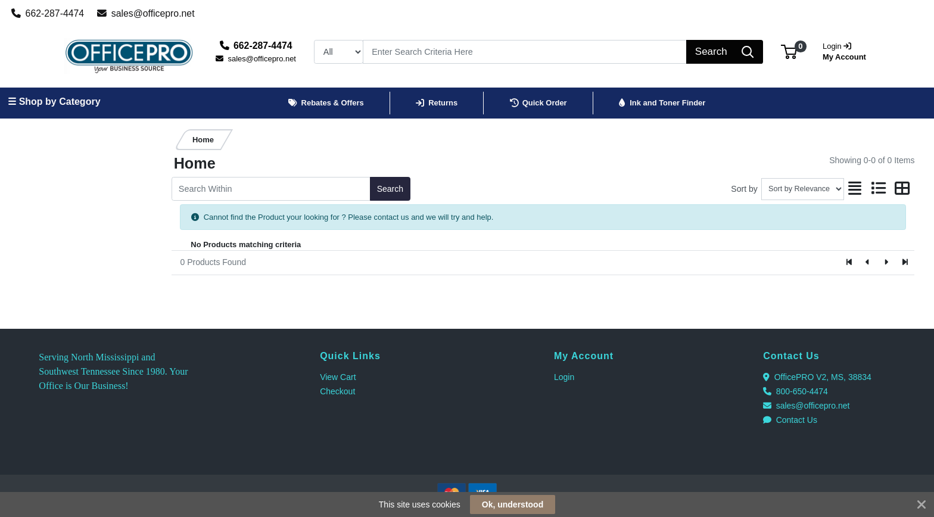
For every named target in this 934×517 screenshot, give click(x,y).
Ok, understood (512, 504)
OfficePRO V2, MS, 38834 (817, 377)
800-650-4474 (795, 391)
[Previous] (868, 263)
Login (564, 377)
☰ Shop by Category (54, 101)
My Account (848, 50)
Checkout (337, 391)
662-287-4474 (48, 13)
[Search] (525, 52)
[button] (789, 51)
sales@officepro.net (146, 13)
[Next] (886, 263)
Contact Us (790, 420)
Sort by (744, 189)
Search (390, 189)
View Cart (338, 377)
